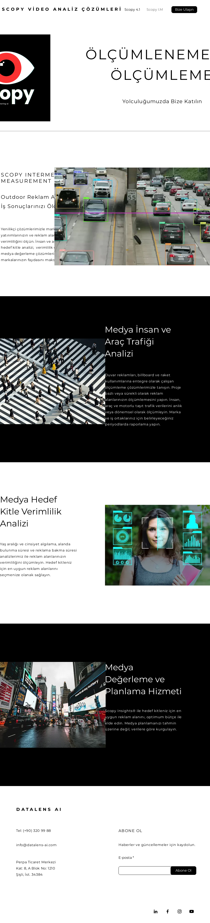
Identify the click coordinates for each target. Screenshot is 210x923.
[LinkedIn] (155, 911)
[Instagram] (179, 911)
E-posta (125, 857)
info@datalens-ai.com (36, 845)
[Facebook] (167, 911)
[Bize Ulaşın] (184, 9)
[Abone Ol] (183, 870)
